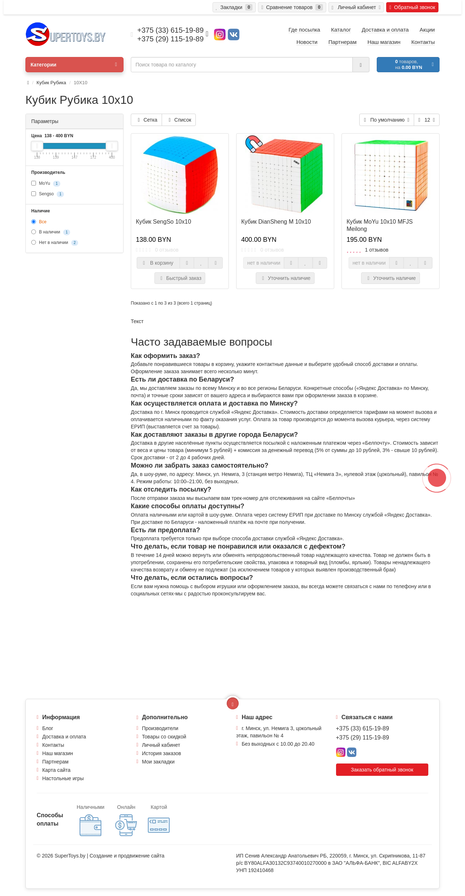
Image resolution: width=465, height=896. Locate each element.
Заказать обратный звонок (382, 770)
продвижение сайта (141, 856)
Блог (47, 728)
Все (38, 221)
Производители (160, 728)
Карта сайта (56, 770)
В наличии (50, 232)
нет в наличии (263, 263)
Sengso (47, 194)
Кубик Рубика (51, 82)
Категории (74, 64)
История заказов (161, 753)
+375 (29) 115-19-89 (362, 737)
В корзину (158, 263)
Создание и (103, 856)
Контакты (53, 745)
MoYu (45, 184)
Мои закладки (158, 762)
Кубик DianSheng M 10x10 (276, 222)
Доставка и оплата (64, 737)
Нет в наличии (54, 243)
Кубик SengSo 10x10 (163, 222)
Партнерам (55, 762)
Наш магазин (57, 753)
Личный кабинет (161, 745)
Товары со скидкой (164, 737)
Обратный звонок (412, 7)
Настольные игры (63, 778)
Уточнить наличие (285, 278)
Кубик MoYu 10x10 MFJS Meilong (380, 225)
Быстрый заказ (180, 278)
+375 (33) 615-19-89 (362, 728)
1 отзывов (377, 250)
